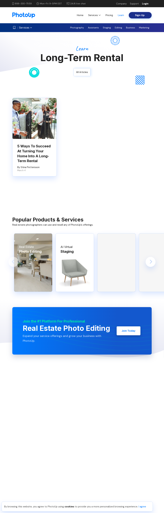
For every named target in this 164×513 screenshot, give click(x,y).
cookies (69, 506)
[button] (13, 262)
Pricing (109, 15)
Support (134, 3)
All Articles (82, 72)
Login (145, 3)
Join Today (128, 330)
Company (121, 3)
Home (80, 15)
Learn (121, 15)
